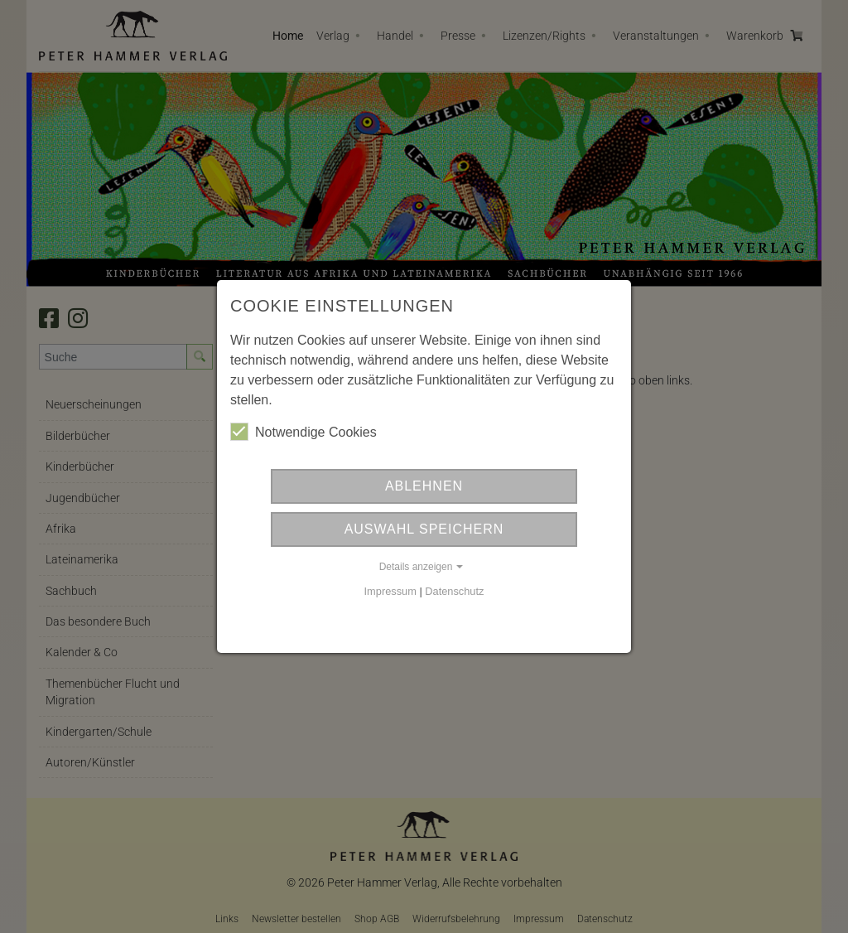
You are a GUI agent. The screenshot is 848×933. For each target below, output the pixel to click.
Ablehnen (424, 486)
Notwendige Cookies (303, 432)
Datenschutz (454, 591)
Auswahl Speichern (424, 529)
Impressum (390, 591)
